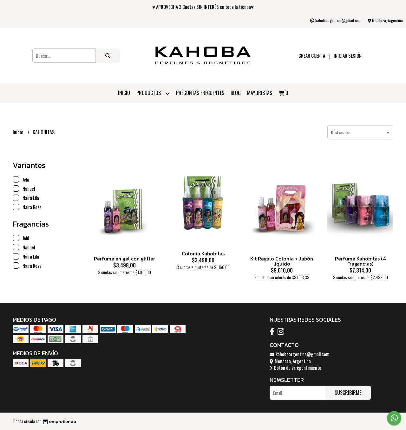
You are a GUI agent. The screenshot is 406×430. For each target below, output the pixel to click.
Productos (153, 93)
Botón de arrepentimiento (295, 367)
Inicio (124, 93)
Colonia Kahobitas (203, 253)
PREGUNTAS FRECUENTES (200, 93)
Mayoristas (259, 93)
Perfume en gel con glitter (124, 258)
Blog (236, 93)
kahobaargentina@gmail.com (299, 354)
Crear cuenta (311, 55)
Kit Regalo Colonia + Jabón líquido (281, 261)
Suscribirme (348, 392)
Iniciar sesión (348, 55)
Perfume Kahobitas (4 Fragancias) (360, 261)
